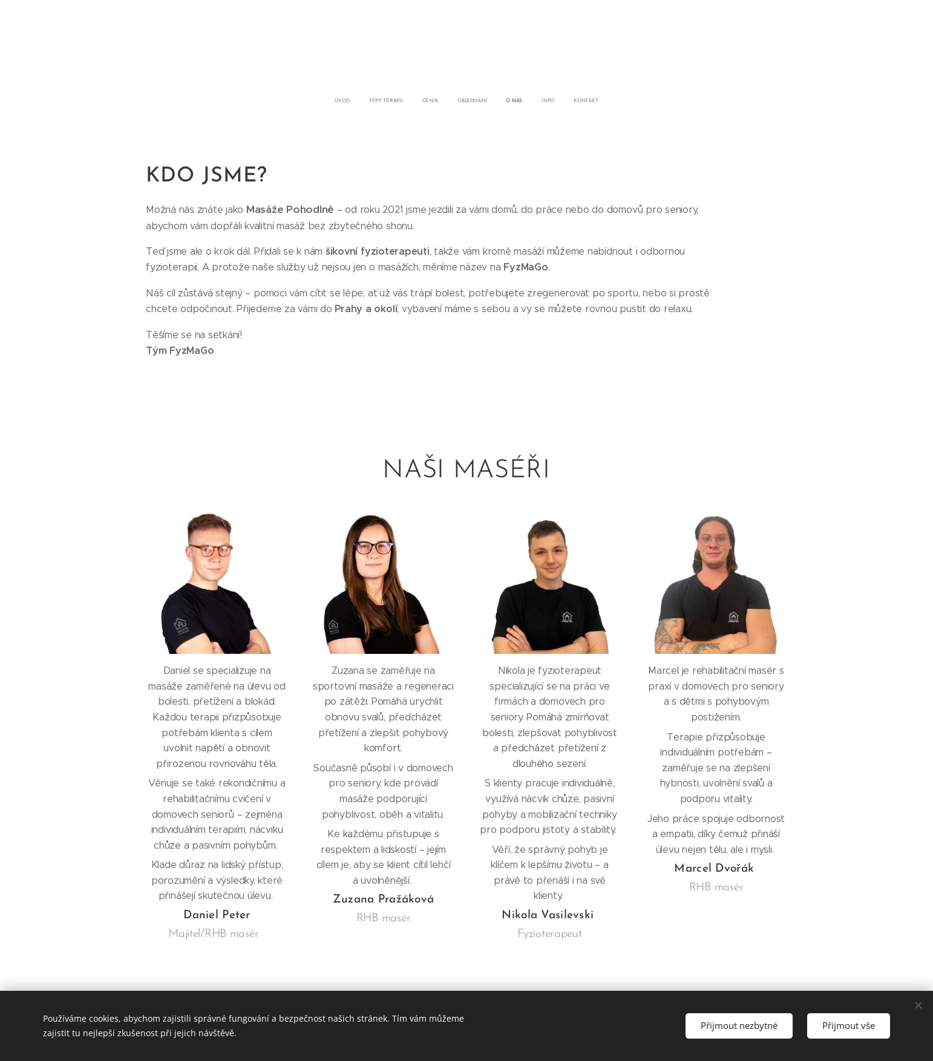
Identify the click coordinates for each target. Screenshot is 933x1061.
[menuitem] (413, 101)
